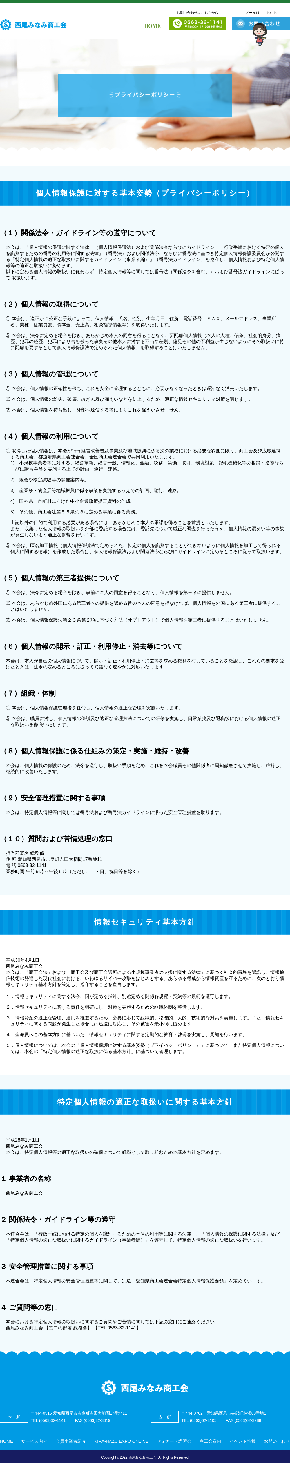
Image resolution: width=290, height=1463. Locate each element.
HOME (152, 26)
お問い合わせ (277, 1441)
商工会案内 (210, 1441)
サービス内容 (34, 1441)
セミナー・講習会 (174, 1441)
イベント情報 (243, 1441)
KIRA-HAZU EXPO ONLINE (121, 1441)
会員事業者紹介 (71, 1441)
